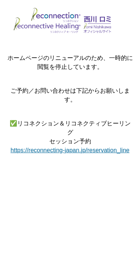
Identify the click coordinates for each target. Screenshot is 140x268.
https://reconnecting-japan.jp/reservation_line (69, 150)
